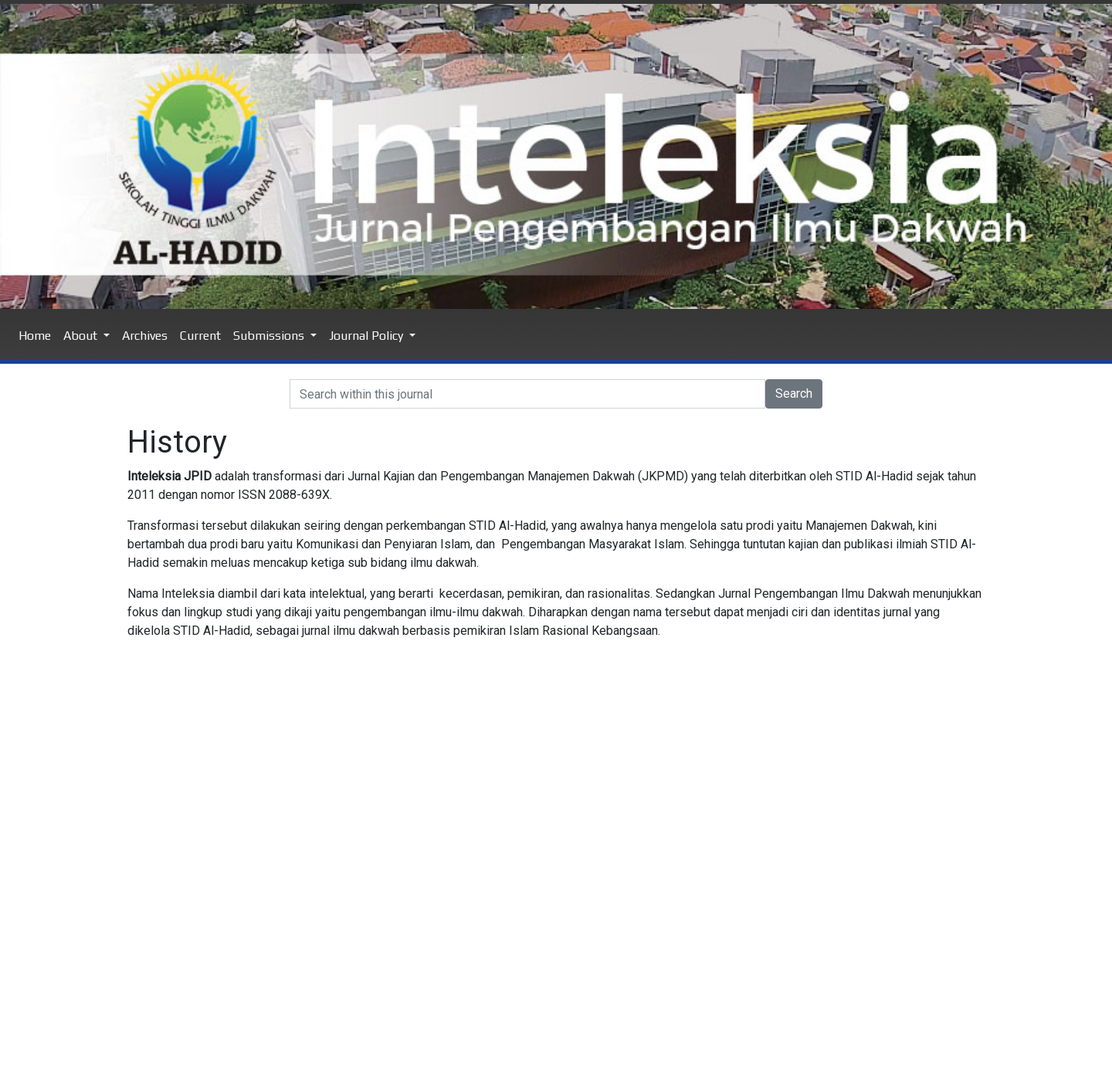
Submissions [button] (270, 335)
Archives (145, 335)
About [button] (81, 335)
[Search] (527, 394)
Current (200, 335)
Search (793, 393)
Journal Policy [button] (367, 335)
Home (35, 335)
